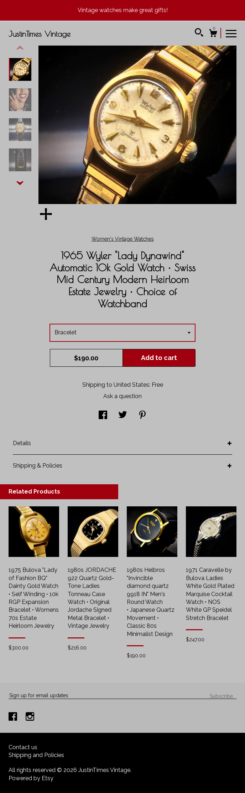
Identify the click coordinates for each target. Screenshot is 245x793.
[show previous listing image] (19, 48)
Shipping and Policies (36, 755)
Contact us (23, 747)
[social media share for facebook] (103, 415)
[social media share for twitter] (123, 415)
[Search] (199, 33)
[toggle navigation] (231, 33)
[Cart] (213, 34)
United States (131, 384)
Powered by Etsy (31, 778)
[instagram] (30, 717)
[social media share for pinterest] (142, 415)
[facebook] (14, 717)
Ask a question (122, 396)
